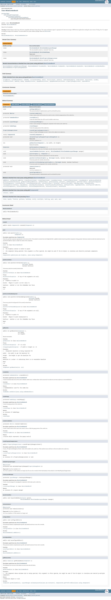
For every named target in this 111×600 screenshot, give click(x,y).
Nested (7, 6)
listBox (96, 80)
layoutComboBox (34, 151)
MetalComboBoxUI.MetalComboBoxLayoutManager (43, 48)
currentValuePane (35, 80)
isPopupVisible (89, 183)
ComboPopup (13, 126)
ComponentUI (11, 134)
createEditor (33, 117)
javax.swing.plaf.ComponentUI (11, 15)
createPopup (33, 126)
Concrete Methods (37, 104)
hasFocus (59, 80)
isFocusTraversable (66, 183)
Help (35, 1)
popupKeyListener (30, 81)
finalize (15, 199)
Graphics (36, 154)
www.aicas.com (19, 597)
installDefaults (20, 183)
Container (42, 151)
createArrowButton (35, 113)
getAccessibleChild (95, 180)
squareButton (86, 81)
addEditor (6, 180)
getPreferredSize (82, 182)
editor (44, 80)
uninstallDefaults (22, 186)
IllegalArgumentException (11, 347)
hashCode (28, 199)
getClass (21, 199)
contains (5, 193)
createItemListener (44, 180)
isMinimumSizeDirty (69, 80)
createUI (32, 134)
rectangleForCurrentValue (11, 185)
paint (31, 154)
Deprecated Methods (49, 104)
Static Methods (15, 104)
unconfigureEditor (35, 172)
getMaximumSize (71, 182)
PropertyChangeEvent (51, 137)
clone (4, 199)
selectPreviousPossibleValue (54, 185)
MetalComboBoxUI (8, 96)
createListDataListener (70, 180)
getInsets (62, 182)
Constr (15, 6)
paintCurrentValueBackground (38, 162)
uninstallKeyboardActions (36, 186)
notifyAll (40, 199)
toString (47, 199)
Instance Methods (25, 104)
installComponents (8, 183)
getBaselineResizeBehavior (29, 182)
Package (8, 1)
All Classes (32, 4)
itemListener (80, 80)
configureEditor (34, 109)
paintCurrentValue (35, 158)
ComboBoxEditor (14, 117)
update (11, 193)
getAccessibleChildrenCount (11, 182)
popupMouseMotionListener (57, 81)
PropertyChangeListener (10, 130)
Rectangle (52, 158)
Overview (2, 1)
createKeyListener (56, 180)
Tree (20, 1)
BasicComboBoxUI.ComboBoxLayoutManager (15, 66)
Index (31, 1)
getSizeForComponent (94, 182)
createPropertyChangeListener (39, 130)
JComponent (38, 134)
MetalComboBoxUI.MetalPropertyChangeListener (43, 58)
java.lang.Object (5, 13)
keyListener (88, 80)
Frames (18, 4)
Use (17, 1)
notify (34, 199)
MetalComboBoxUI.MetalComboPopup (40, 52)
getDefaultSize (43, 182)
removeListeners (34, 166)
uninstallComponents (9, 186)
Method (20, 6)
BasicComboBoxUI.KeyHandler (74, 66)
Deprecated (26, 1)
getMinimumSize (34, 147)
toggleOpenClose (80, 185)
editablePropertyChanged (37, 137)
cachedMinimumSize (16, 80)
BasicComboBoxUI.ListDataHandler (95, 66)
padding (17, 81)
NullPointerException (9, 277)
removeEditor (24, 185)
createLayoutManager (36, 122)
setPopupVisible (69, 185)
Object (28, 196)
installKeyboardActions (33, 183)
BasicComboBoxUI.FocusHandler (37, 66)
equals (9, 199)
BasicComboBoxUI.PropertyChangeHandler (15, 67)
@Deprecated (6, 465)
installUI (56, 183)
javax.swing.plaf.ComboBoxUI (13, 16)
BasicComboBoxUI (11, 24)
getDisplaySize (53, 182)
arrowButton (6, 80)
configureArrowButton (16, 180)
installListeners (47, 183)
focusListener (51, 80)
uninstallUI (62, 186)
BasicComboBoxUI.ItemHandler (56, 66)
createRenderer (83, 180)
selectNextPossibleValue (36, 185)
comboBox (26, 80)
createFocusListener (30, 180)
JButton (12, 113)
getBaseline (33, 143)
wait (52, 199)
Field (11, 6)
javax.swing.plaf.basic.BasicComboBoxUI (18, 17)
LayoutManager (14, 122)
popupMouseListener (42, 81)
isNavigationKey (78, 183)
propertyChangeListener (73, 81)
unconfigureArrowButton (93, 185)
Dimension (6, 147)
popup (22, 81)
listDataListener (8, 81)
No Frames (23, 4)
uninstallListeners (51, 186)
